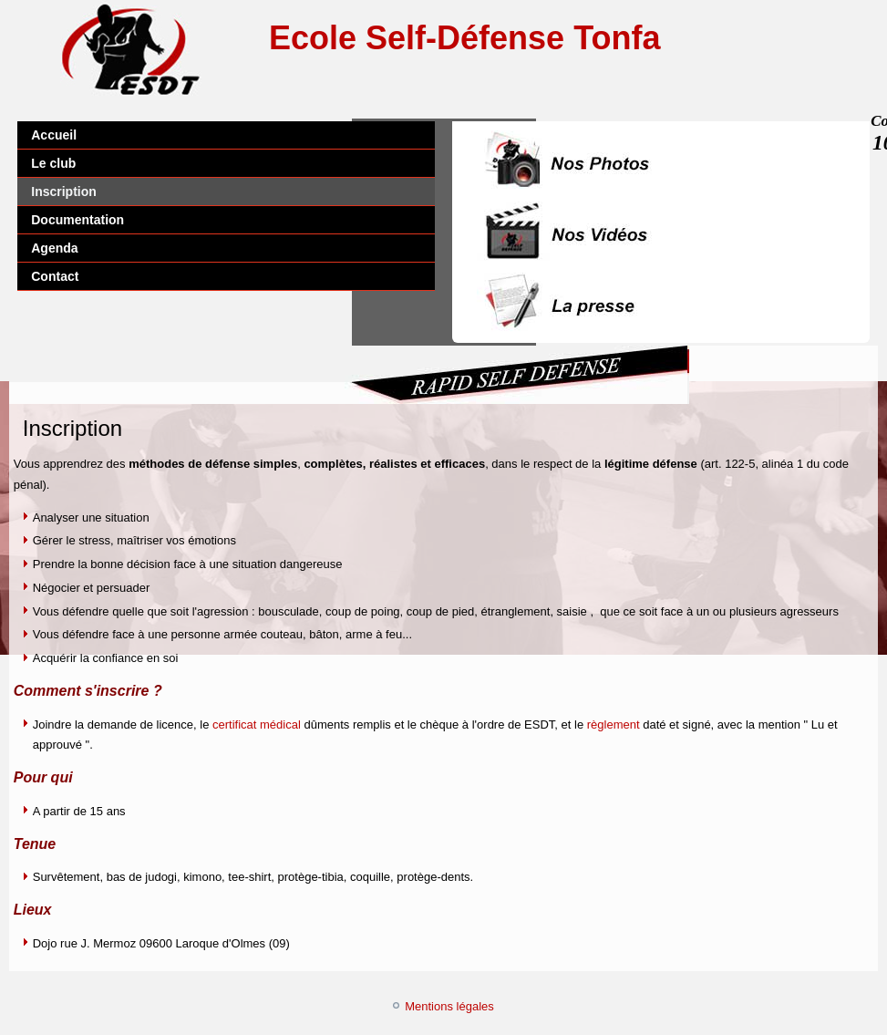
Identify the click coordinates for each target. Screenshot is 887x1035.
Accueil (54, 135)
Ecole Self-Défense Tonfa (464, 38)
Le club (53, 163)
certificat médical (256, 724)
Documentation (77, 219)
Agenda (54, 248)
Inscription (64, 191)
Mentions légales (449, 1006)
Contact (54, 276)
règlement (615, 724)
